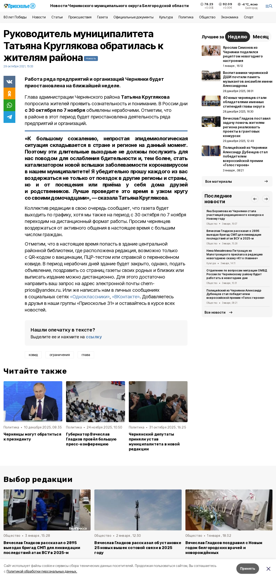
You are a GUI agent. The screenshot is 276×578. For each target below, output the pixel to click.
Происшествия (80, 17)
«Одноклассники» (90, 296)
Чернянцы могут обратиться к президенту (32, 436)
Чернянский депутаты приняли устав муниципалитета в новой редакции (154, 441)
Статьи (57, 17)
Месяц (261, 37)
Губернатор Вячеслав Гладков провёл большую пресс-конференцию (91, 439)
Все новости (215, 312)
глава (86, 355)
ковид (33, 355)
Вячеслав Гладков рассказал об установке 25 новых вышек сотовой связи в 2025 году (137, 548)
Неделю (237, 37)
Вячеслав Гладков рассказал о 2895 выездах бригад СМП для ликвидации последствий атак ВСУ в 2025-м (233, 234)
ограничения (60, 355)
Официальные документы (133, 17)
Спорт (249, 17)
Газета (102, 17)
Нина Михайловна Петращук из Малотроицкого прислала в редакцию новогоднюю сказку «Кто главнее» (234, 254)
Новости (39, 17)
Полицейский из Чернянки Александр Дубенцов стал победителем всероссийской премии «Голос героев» (235, 294)
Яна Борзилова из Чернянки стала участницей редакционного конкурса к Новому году (235, 214)
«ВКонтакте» (126, 296)
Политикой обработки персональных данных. (42, 571)
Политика (186, 17)
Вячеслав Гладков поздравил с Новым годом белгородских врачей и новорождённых (224, 548)
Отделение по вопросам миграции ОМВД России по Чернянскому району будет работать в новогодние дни (236, 274)
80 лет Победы (15, 17)
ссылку (94, 336)
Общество (207, 17)
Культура (166, 17)
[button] (255, 198)
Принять (247, 568)
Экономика (229, 17)
